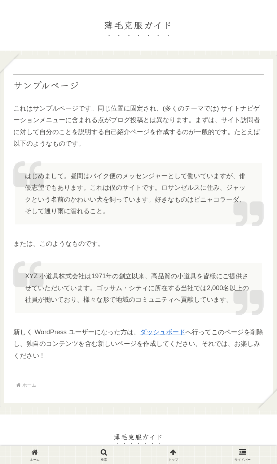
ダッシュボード (162, 332)
